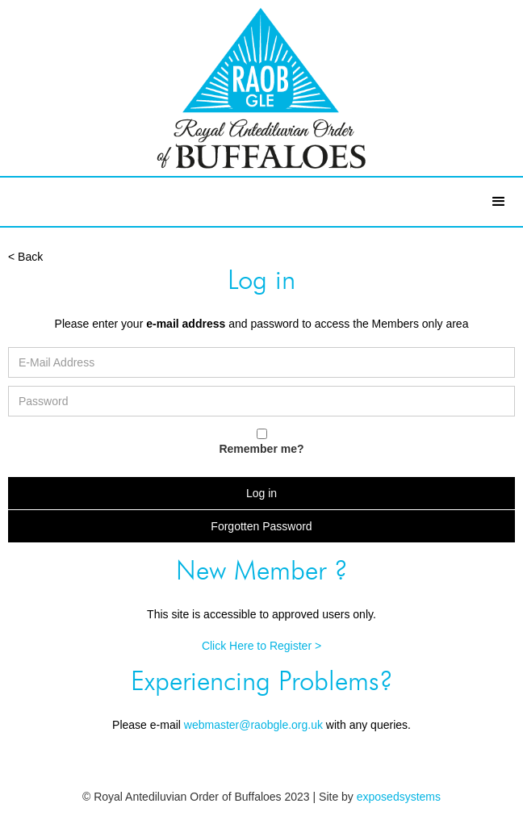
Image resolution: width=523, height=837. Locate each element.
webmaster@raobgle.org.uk (253, 724)
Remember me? (261, 448)
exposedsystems (399, 796)
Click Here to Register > (261, 645)
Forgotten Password (261, 526)
